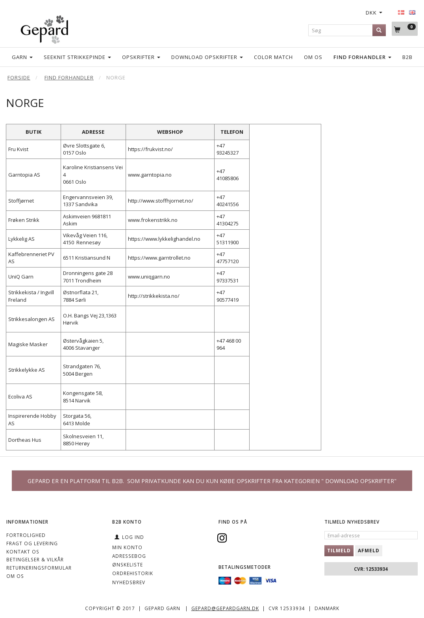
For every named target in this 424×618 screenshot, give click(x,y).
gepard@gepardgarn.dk (225, 608)
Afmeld (369, 550)
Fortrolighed (26, 535)
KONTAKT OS (22, 551)
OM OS (15, 576)
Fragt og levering (32, 543)
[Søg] (379, 30)
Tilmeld (339, 550)
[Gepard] (44, 28)
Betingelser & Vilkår (35, 559)
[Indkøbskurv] (405, 29)
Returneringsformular (39, 568)
